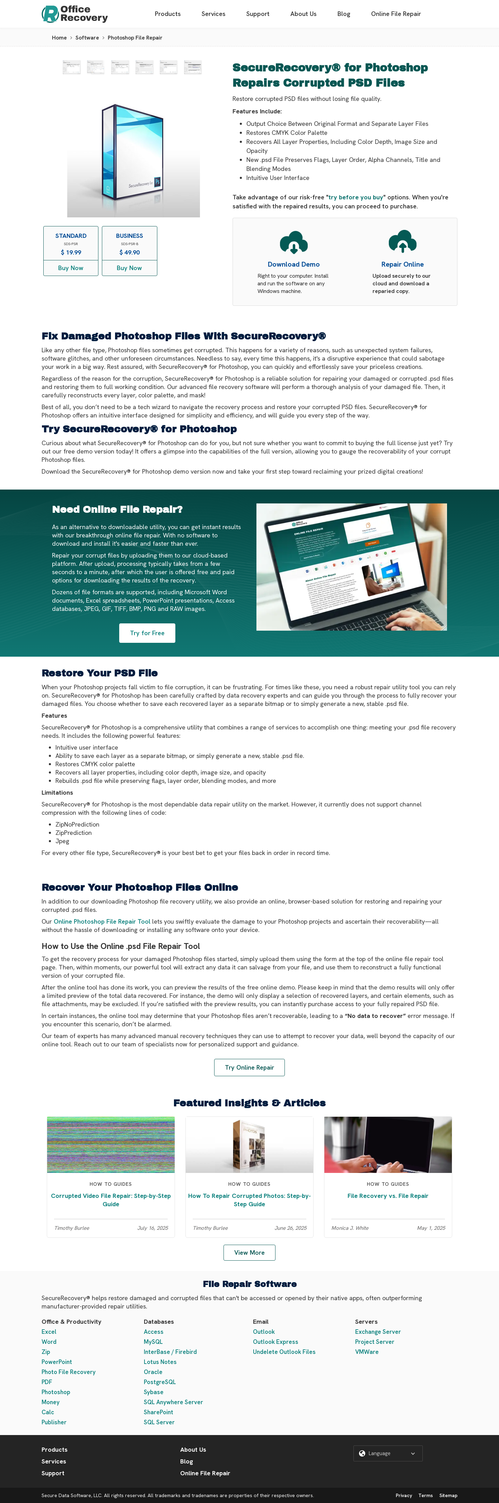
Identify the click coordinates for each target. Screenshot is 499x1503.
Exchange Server (378, 1332)
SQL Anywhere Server (173, 1402)
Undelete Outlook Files (284, 1352)
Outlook (264, 1332)
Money (51, 1402)
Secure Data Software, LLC (72, 1495)
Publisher (54, 1422)
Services (214, 14)
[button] (388, 1453)
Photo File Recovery (69, 1372)
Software (87, 37)
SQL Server (159, 1422)
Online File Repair (396, 14)
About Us (303, 14)
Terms (425, 1495)
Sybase (154, 1392)
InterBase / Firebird (170, 1352)
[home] (75, 14)
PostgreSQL (160, 1382)
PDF (47, 1382)
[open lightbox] (72, 67)
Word (49, 1342)
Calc (48, 1412)
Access (154, 1332)
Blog (344, 14)
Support (258, 14)
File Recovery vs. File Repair (388, 1196)
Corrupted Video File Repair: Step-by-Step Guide (111, 1200)
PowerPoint (57, 1362)
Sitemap (448, 1495)
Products (168, 14)
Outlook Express (275, 1342)
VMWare (367, 1352)
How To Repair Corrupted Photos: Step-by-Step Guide (249, 1200)
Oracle (153, 1372)
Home (59, 37)
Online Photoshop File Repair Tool (102, 921)
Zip (46, 1352)
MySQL (153, 1342)
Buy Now (71, 268)
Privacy (404, 1495)
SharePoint (158, 1412)
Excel (49, 1332)
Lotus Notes (160, 1362)
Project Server (374, 1342)
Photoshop (56, 1392)
